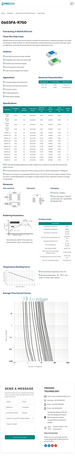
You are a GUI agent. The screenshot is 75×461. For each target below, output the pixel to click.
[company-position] (12, 413)
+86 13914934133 (59, 400)
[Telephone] (12, 407)
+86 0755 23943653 (58, 404)
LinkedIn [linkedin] (49, 445)
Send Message (20, 437)
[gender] (28, 413)
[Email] (28, 402)
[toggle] (72, 3)
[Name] (12, 402)
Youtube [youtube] (52, 445)
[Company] (28, 407)
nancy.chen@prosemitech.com (61, 396)
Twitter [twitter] (45, 445)
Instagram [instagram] (55, 445)
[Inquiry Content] (20, 427)
